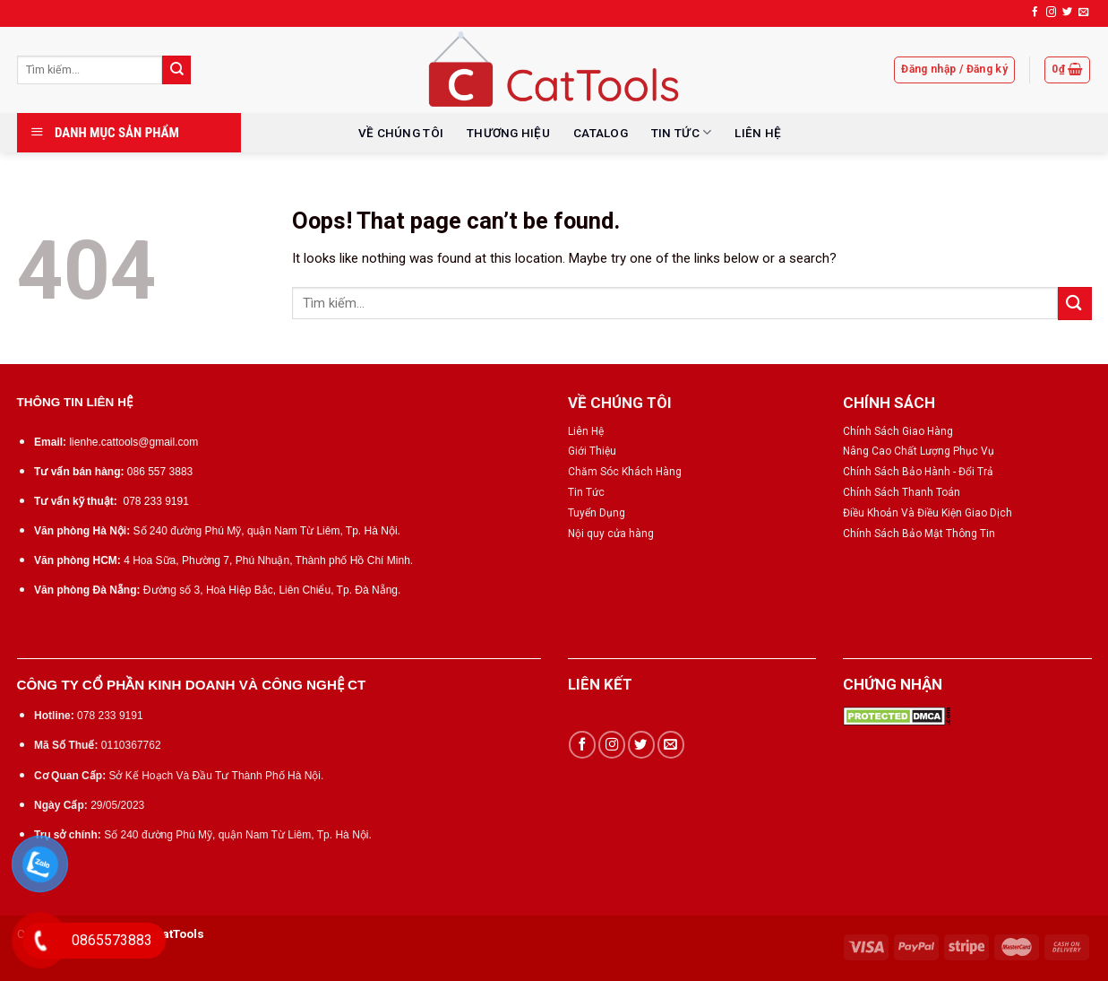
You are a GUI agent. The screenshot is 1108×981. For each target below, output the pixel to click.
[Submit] (176, 70)
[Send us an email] (1083, 12)
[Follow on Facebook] (1035, 12)
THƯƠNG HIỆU (508, 133)
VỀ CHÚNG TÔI (400, 133)
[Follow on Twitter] (1067, 12)
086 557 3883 (160, 471)
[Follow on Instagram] (1051, 12)
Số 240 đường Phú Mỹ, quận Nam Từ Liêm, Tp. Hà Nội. (266, 531)
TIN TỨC (681, 132)
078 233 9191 (155, 501)
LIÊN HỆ (757, 133)
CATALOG (600, 133)
